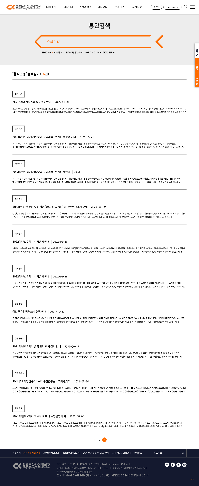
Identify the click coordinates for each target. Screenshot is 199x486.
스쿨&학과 (85, 7)
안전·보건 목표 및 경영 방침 (96, 453)
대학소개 (51, 7)
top (192, 479)
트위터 (178, 465)
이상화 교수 (59, 52)
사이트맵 (192, 7)
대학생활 (102, 7)
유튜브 (184, 465)
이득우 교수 (90, 52)
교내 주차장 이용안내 (121, 453)
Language (172, 7)
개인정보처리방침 (31, 453)
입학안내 (68, 7)
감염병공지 (19, 199)
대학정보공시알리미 (71, 453)
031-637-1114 (70, 464)
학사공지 (18, 94)
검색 (185, 7)
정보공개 (16, 453)
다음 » (104, 439)
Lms (99, 52)
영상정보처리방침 (51, 453)
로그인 (156, 7)
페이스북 (173, 465)
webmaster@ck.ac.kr (120, 464)
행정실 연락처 (109, 52)
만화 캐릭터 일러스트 (75, 52)
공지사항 (137, 7)
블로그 (167, 465)
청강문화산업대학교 (21, 7)
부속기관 (120, 7)
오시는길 (138, 453)
